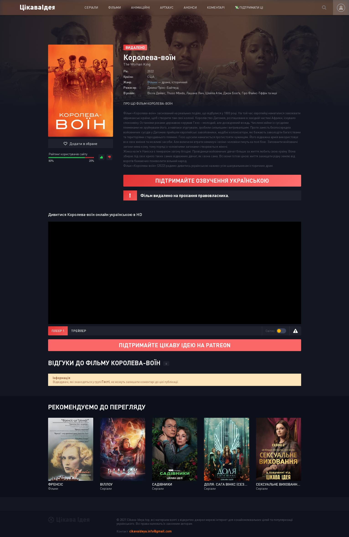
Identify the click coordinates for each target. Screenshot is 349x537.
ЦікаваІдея (37, 7)
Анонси (190, 7)
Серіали (91, 7)
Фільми (114, 7)
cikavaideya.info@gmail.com (150, 531)
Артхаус (166, 7)
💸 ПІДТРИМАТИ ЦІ (249, 7)
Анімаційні (140, 7)
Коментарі (216, 7)
